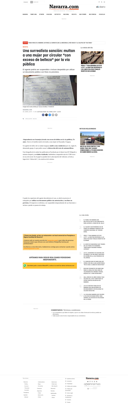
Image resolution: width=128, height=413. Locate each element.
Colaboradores (41, 382)
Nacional (66, 14)
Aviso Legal (70, 393)
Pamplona (33, 14)
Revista (74, 14)
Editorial (26, 397)
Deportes (58, 14)
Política (26, 384)
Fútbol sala (54, 384)
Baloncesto (40, 395)
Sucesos (26, 386)
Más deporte (54, 386)
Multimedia (92, 14)
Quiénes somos (71, 378)
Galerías (53, 395)
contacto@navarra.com (31, 248)
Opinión (41, 14)
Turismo (69, 400)
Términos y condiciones (71, 310)
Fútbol (39, 393)
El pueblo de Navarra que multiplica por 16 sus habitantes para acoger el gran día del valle (94, 221)
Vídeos (53, 397)
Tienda (68, 402)
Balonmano (54, 382)
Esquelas (102, 14)
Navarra (25, 14)
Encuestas (40, 386)
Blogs (39, 384)
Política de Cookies (71, 386)
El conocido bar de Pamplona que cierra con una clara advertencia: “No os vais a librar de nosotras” (94, 263)
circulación (28, 118)
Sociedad (26, 390)
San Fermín (82, 14)
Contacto (69, 381)
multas (35, 118)
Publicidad (69, 383)
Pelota (39, 397)
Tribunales (26, 388)
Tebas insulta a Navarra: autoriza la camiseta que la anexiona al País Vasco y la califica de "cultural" (60, 42)
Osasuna (49, 14)
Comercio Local (52, 240)
